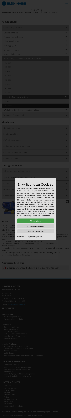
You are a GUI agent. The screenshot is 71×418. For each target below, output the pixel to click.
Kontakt (39, 237)
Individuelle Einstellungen (36, 231)
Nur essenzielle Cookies (35, 226)
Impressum (32, 237)
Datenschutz (21, 237)
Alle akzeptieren (35, 221)
